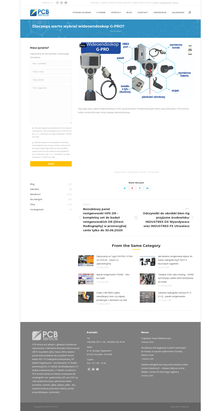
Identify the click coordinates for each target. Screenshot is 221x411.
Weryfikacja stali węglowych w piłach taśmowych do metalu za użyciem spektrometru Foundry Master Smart (163, 351)
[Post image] (86, 261)
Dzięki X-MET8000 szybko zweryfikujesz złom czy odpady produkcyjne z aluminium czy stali (111, 296)
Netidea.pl (184, 406)
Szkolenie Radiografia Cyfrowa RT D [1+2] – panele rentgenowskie (174, 294)
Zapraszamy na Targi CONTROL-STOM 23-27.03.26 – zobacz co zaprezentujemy (114, 260)
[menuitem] (82, 12)
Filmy (83, 46)
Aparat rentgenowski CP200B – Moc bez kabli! (113, 276)
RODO (156, 3)
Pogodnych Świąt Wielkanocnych (156, 338)
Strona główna (116, 31)
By (137, 172)
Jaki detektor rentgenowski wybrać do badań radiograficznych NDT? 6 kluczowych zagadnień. (175, 260)
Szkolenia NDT (166, 3)
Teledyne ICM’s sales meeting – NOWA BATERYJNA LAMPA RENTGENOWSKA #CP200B (176, 278)
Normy (176, 3)
